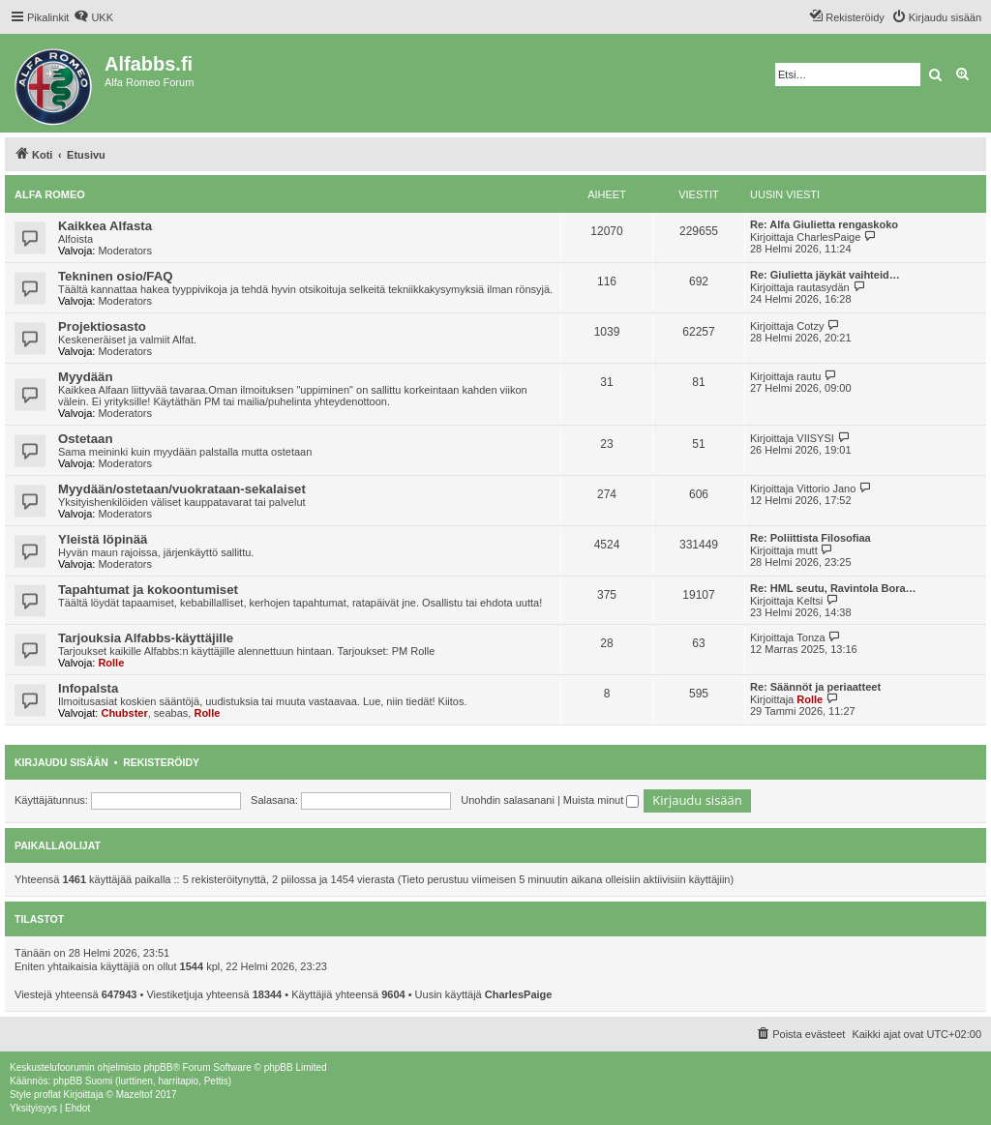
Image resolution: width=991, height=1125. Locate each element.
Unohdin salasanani (508, 800)
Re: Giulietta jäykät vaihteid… (825, 275)
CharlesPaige (828, 237)
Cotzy (810, 326)
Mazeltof (134, 1094)
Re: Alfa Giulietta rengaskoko (824, 224)
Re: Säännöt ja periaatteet (815, 687)
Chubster (124, 713)
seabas (171, 713)
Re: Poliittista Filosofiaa (810, 538)
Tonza (810, 637)
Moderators (125, 250)
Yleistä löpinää (102, 539)
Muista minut (601, 800)
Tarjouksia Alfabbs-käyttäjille (145, 638)
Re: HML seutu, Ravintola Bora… (833, 588)
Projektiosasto (102, 326)
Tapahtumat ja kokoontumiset (148, 589)
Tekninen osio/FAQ (115, 276)
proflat (47, 1094)
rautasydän (822, 287)
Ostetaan (85, 438)
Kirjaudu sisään (61, 762)
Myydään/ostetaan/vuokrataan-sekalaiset (182, 489)
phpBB (157, 1067)
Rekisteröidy (161, 762)
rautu (808, 376)
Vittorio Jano (826, 488)
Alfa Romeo (50, 194)
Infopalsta (88, 688)
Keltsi (809, 601)
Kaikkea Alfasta (105, 226)
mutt (806, 550)
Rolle (111, 662)
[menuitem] (93, 17)
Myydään (85, 377)
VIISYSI (815, 438)
